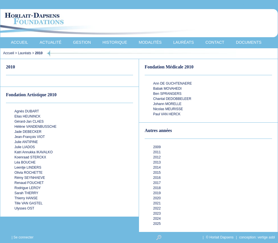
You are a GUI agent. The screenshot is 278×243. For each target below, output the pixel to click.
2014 (157, 167)
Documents (248, 42)
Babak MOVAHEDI (167, 89)
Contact (215, 42)
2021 (157, 203)
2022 (157, 208)
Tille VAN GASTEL (28, 203)
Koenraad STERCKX (30, 157)
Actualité (50, 42)
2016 (157, 178)
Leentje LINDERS (27, 167)
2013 (157, 162)
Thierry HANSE (26, 198)
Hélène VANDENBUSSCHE (35, 127)
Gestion (82, 42)
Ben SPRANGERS (167, 94)
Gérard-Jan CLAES (29, 121)
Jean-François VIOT (29, 137)
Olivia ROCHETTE (28, 173)
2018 (157, 188)
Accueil (19, 42)
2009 (157, 147)
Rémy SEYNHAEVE (29, 178)
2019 (157, 193)
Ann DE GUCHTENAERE (172, 83)
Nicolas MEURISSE (168, 109)
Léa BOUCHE (25, 162)
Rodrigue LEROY (27, 188)
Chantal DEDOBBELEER (172, 99)
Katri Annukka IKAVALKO (33, 152)
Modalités (150, 42)
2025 (157, 224)
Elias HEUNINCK (27, 116)
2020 (157, 198)
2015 (157, 173)
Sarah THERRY (26, 193)
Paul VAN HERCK (166, 114)
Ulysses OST (24, 208)
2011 (157, 152)
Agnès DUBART (26, 111)
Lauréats (183, 42)
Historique (114, 42)
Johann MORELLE (167, 104)
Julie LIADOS (24, 147)
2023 (157, 213)
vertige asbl (266, 237)
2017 (157, 183)
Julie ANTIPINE (26, 142)
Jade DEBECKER (27, 132)
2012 (157, 157)
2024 (157, 219)
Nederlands (245, 4)
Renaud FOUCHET (29, 183)
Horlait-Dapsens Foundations (102, 24)
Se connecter (23, 237)
